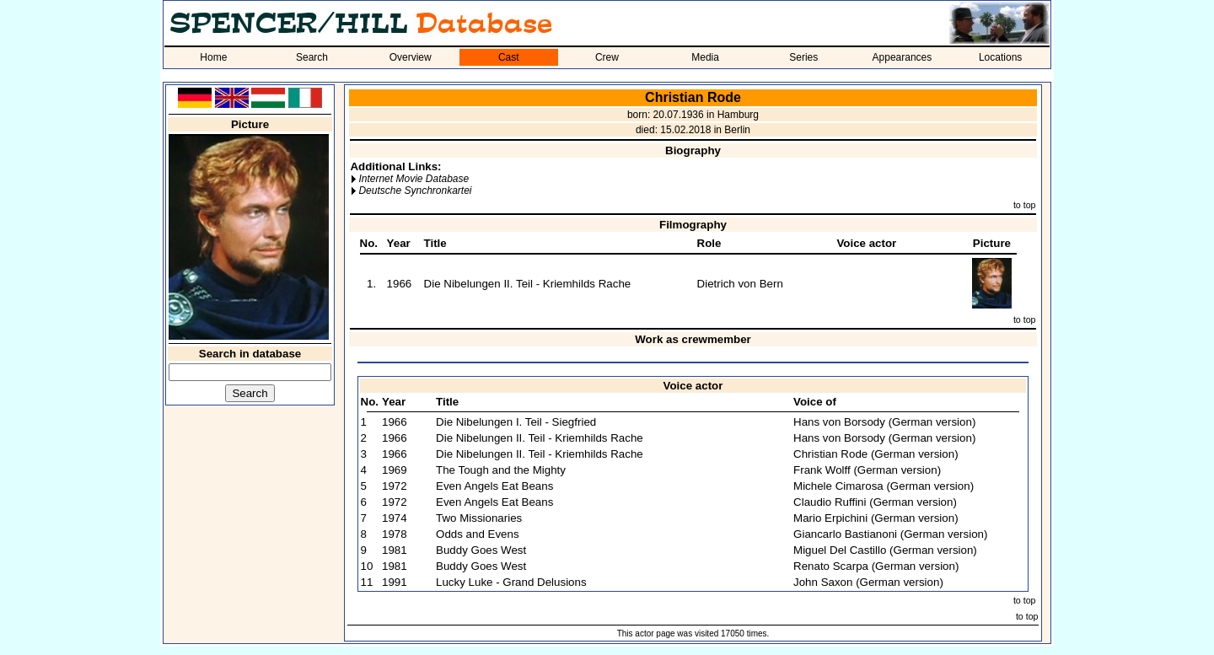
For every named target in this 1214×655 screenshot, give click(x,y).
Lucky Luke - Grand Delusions (511, 582)
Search (312, 57)
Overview (410, 57)
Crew (607, 57)
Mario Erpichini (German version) (876, 518)
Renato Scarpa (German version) (876, 566)
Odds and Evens (477, 534)
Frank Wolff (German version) (867, 470)
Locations (1000, 57)
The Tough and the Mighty (501, 470)
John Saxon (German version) (868, 582)
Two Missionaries (479, 518)
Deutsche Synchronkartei (414, 190)
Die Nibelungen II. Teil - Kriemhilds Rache (527, 283)
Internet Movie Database (413, 179)
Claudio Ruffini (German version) (875, 502)
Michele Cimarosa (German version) (883, 486)
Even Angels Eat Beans (494, 486)
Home (213, 57)
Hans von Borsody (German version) (884, 422)
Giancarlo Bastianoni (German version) (890, 534)
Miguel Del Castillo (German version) (885, 550)
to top (1024, 205)
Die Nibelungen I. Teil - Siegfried (516, 422)
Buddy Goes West (481, 550)
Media (705, 57)
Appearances (902, 57)
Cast (508, 57)
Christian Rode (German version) (876, 454)
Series (803, 57)
